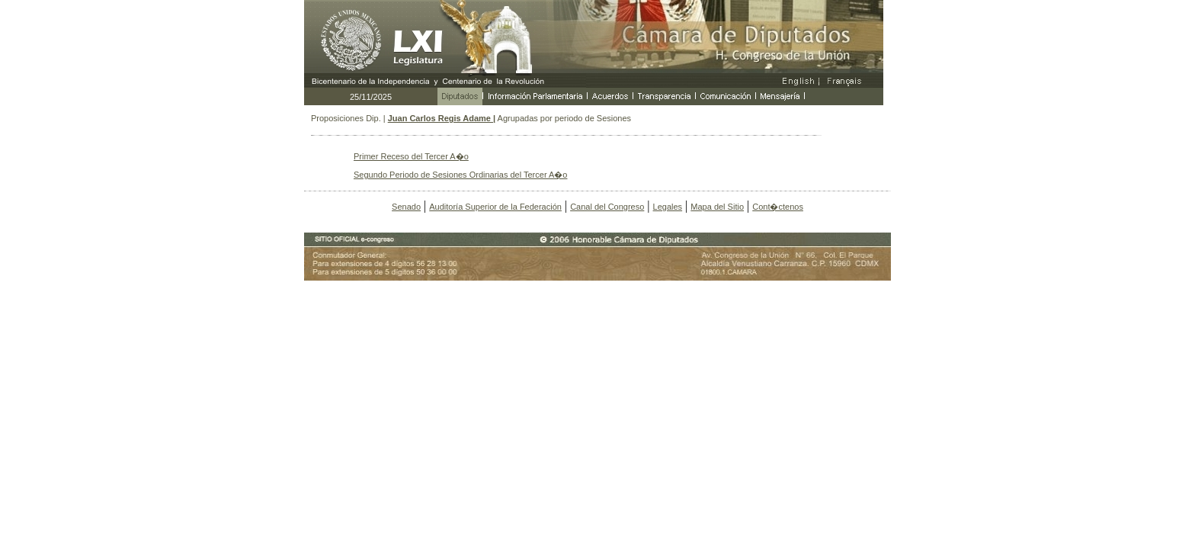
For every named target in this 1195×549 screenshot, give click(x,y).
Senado (406, 206)
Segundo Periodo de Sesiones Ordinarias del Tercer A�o (460, 174)
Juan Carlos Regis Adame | (441, 118)
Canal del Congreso (607, 206)
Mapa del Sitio (717, 206)
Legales (668, 206)
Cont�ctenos (777, 206)
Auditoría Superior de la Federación (495, 206)
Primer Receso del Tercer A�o (411, 156)
